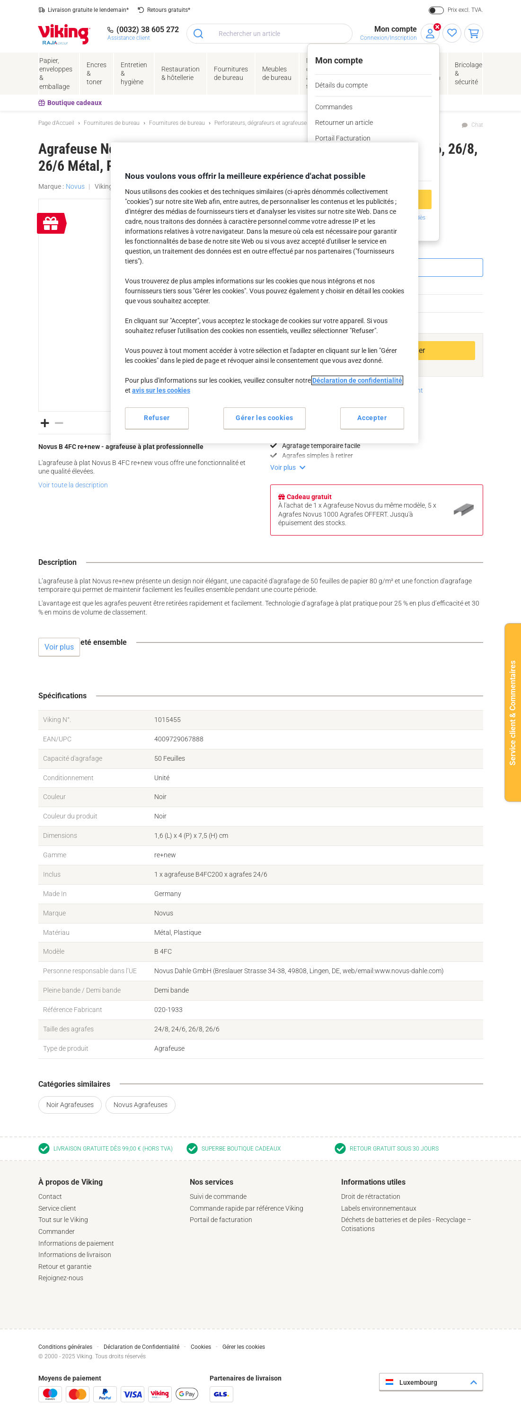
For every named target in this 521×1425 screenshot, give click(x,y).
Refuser (157, 418)
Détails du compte (341, 85)
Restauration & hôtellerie (180, 73)
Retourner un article (344, 122)
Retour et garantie (64, 1266)
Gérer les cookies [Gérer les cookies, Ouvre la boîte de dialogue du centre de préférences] (264, 418)
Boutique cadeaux (70, 102)
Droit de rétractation (370, 1196)
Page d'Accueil (56, 123)
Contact (50, 1196)
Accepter (372, 418)
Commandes (334, 107)
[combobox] (269, 34)
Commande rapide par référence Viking (246, 1208)
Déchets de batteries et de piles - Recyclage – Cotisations (406, 1224)
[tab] (109, 1230)
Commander (56, 1231)
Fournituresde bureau (231, 73)
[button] (45, 422)
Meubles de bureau (276, 73)
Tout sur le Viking (63, 1219)
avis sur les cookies (161, 390)
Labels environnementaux (378, 1208)
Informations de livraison (74, 1254)
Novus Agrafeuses (141, 1104)
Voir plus (283, 467)
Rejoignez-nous (60, 1278)
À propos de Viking (70, 1182)
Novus (75, 186)
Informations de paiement (76, 1243)
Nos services (211, 1182)
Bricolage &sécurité (468, 73)
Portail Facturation (343, 138)
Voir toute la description (73, 485)
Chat (477, 125)
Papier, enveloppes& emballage (55, 73)
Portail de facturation (221, 1219)
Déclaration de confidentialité (357, 380)
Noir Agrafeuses (70, 1104)
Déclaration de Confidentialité (141, 1347)
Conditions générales (65, 1347)
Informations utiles (373, 1182)
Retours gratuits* (168, 10)
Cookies (201, 1347)
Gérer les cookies (243, 1347)
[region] (264, 292)
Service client (57, 1208)
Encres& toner (96, 73)
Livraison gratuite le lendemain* (88, 10)
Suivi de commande (218, 1196)
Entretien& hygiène (134, 73)
